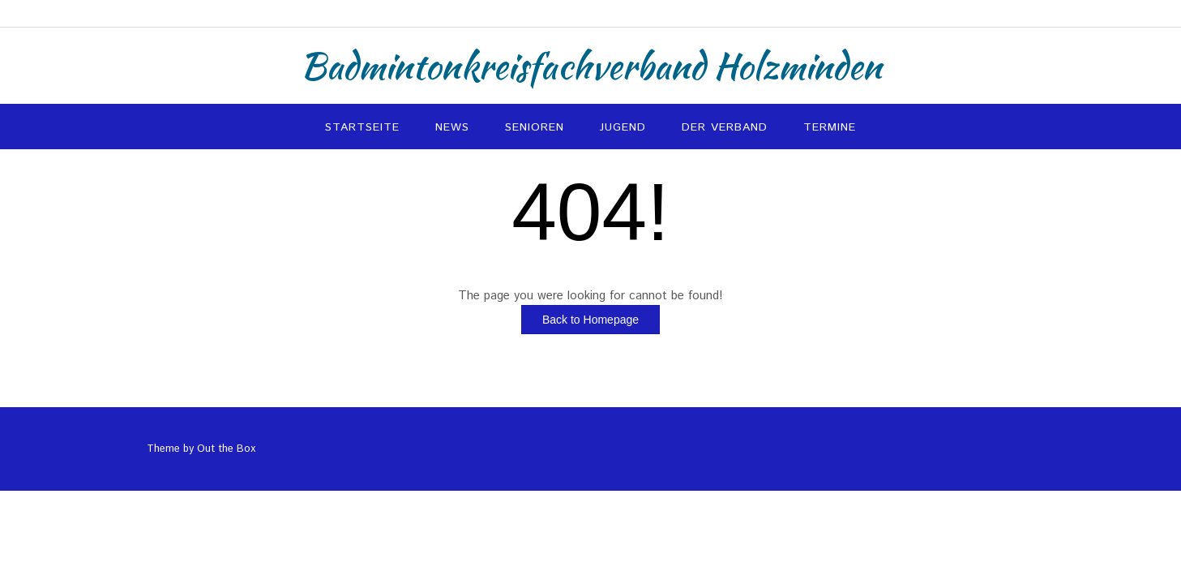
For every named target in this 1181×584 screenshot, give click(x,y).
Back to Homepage (590, 319)
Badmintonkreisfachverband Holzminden (591, 65)
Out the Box (226, 449)
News (452, 127)
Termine (829, 127)
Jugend (623, 127)
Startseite (362, 127)
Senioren (534, 127)
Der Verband (725, 127)
